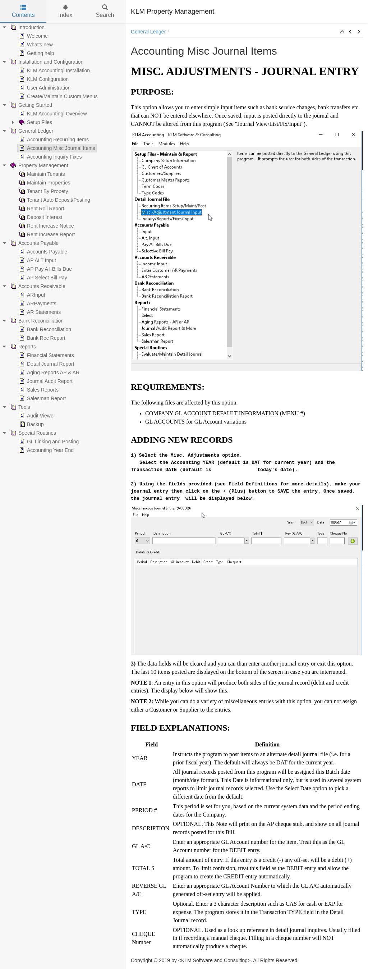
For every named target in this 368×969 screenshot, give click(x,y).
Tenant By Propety (43, 191)
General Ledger (31, 131)
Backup (31, 424)
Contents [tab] (23, 11)
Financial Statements (46, 355)
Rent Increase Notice (46, 225)
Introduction (27, 27)
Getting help (36, 53)
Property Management (38, 165)
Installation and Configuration (46, 62)
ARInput (31, 295)
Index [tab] (65, 11)
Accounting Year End (46, 450)
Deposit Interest (40, 217)
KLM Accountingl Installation (54, 70)
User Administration (44, 87)
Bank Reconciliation (44, 329)
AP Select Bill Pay (42, 277)
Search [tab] (105, 11)
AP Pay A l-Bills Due (45, 269)
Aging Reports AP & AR (48, 372)
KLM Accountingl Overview (52, 113)
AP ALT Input (37, 260)
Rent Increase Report (46, 234)
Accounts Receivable (37, 286)
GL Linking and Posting (48, 441)
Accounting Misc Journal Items (56, 148)
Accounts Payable (34, 243)
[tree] (63, 238)
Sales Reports (38, 389)
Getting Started (30, 105)
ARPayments (37, 303)
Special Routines (32, 433)
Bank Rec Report (41, 338)
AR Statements (39, 312)
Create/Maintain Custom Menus (58, 96)
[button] (342, 32)
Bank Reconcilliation (36, 320)
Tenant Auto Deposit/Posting (54, 200)
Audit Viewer (36, 415)
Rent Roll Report (41, 208)
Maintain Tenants (41, 174)
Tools (19, 407)
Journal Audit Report (45, 381)
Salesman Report (42, 398)
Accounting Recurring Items (53, 139)
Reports (22, 346)
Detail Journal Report (46, 364)
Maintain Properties (44, 182)
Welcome (33, 36)
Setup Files (35, 122)
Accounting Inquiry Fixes (50, 156)
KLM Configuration (43, 79)
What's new (35, 44)
